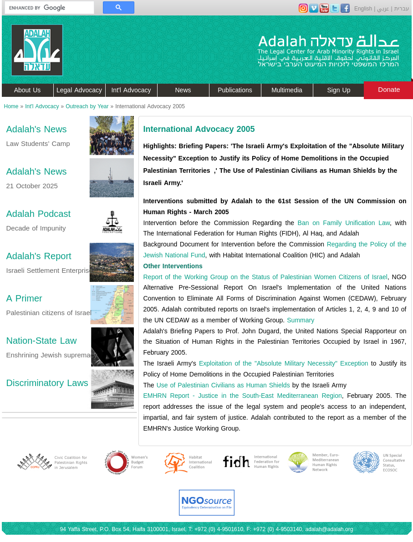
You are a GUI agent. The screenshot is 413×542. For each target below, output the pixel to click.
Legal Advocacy (79, 90)
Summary (300, 320)
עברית (401, 9)
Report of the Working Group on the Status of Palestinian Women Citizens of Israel (265, 277)
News (183, 90)
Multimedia (286, 90)
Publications (235, 90)
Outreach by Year (87, 106)
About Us (27, 90)
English (363, 9)
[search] (45, 8)
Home (11, 106)
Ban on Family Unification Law (344, 223)
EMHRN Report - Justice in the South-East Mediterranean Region (242, 396)
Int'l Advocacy (131, 90)
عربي (383, 9)
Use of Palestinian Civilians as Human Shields (223, 385)
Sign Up (339, 90)
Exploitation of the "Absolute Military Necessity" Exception (283, 363)
